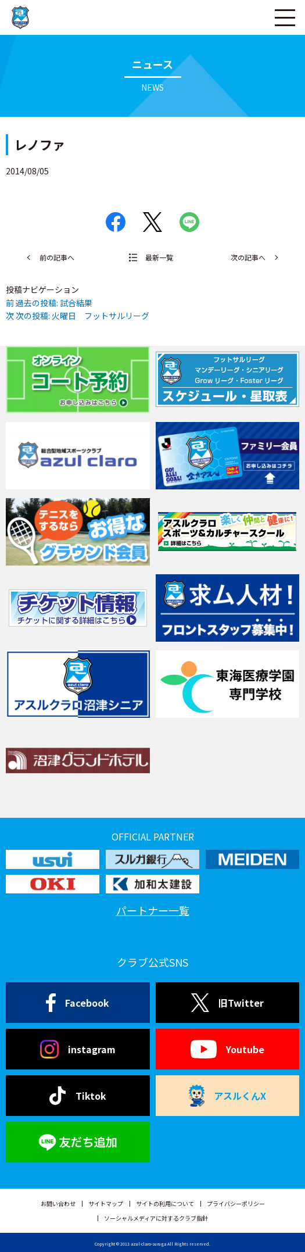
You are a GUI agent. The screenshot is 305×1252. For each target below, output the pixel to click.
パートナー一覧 (152, 910)
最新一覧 (159, 257)
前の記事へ (57, 257)
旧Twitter (227, 1002)
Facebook (77, 1002)
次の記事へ (248, 257)
